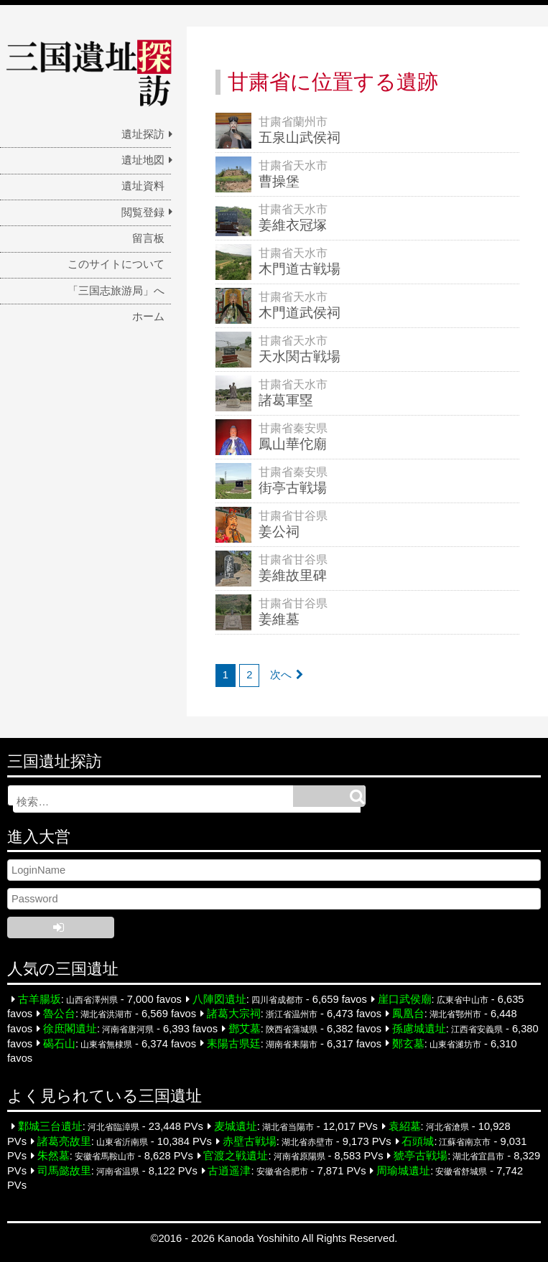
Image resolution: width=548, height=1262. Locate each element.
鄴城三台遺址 (50, 1126)
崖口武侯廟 (405, 999)
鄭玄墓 (408, 1043)
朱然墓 (53, 1155)
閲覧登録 (142, 212)
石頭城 (417, 1141)
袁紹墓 (405, 1126)
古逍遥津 (229, 1171)
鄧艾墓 (244, 1028)
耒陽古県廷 (234, 1043)
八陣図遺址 (219, 999)
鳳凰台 (408, 1013)
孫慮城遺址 (419, 1028)
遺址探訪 (142, 134)
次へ (281, 675)
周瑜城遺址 (403, 1171)
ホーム (148, 316)
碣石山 (59, 1043)
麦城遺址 (235, 1126)
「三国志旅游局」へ (116, 290)
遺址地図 (142, 160)
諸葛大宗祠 (234, 1013)
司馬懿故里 (64, 1171)
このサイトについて (116, 264)
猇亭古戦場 (420, 1155)
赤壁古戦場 (250, 1141)
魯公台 (59, 1013)
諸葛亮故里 (64, 1141)
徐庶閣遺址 (70, 1028)
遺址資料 (142, 186)
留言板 (148, 238)
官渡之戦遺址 (235, 1155)
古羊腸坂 (39, 999)
